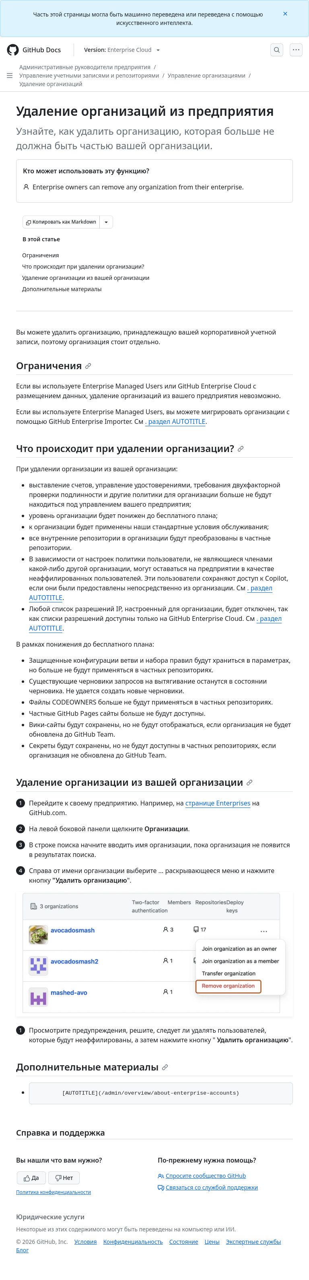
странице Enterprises (218, 803)
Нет (64, 1177)
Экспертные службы (253, 1241)
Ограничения (53, 365)
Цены (212, 1241)
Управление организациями (206, 75)
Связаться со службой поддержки (208, 1187)
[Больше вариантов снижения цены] (106, 222)
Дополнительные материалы (92, 1066)
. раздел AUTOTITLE (175, 421)
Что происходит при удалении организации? (130, 448)
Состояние (183, 1241)
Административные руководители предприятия (84, 67)
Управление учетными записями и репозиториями (89, 75)
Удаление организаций (50, 84)
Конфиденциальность (133, 1241)
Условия (85, 1241)
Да (31, 1177)
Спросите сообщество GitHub (202, 1175)
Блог (22, 1250)
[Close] (286, 13)
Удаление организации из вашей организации (134, 782)
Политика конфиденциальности (53, 1192)
